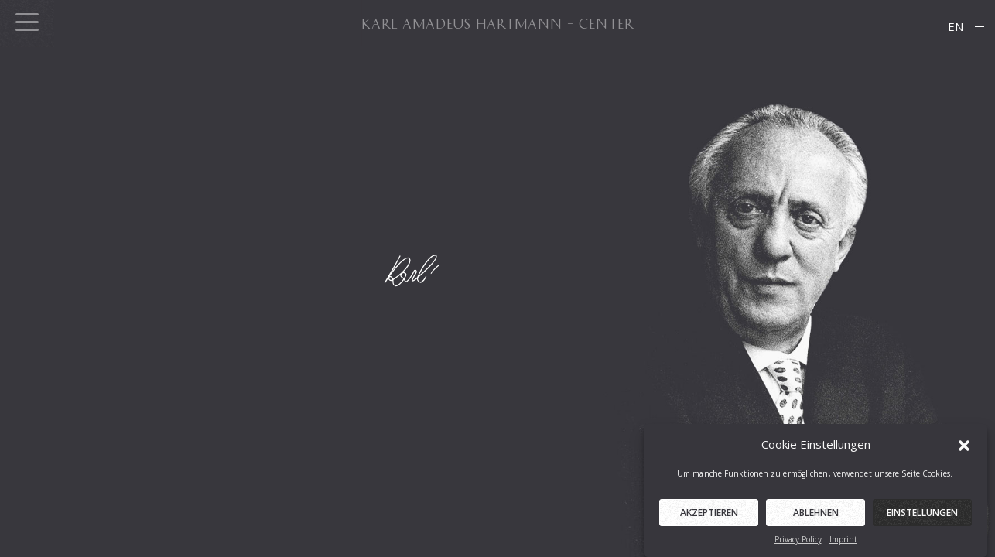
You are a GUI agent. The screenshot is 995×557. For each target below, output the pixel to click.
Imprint (843, 543)
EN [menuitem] (955, 26)
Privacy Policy (798, 543)
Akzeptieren (709, 516)
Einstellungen (922, 516)
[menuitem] (955, 26)
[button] (964, 448)
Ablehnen (816, 516)
